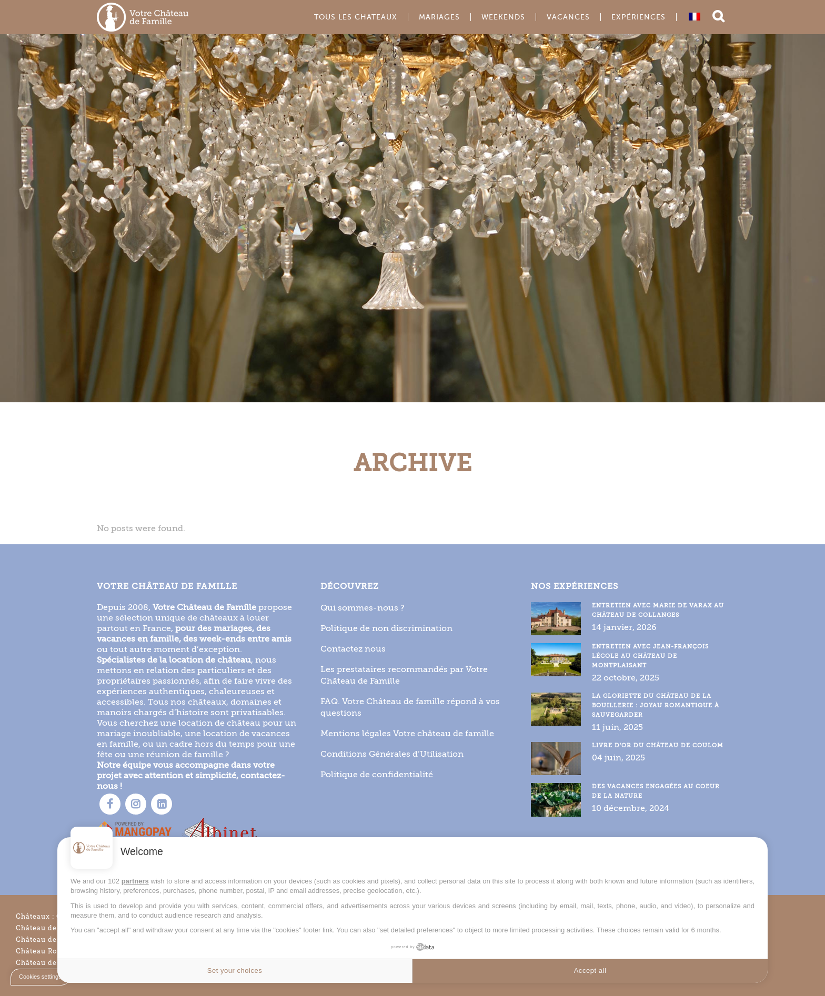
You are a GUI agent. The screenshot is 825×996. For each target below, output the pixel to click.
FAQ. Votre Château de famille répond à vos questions (410, 707)
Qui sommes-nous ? (362, 608)
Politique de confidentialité (376, 774)
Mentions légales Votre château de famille (407, 733)
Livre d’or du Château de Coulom (657, 745)
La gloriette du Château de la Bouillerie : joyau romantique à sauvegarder (655, 705)
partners (135, 881)
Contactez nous (353, 649)
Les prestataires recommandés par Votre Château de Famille (404, 675)
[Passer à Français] (694, 16)
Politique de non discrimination (386, 628)
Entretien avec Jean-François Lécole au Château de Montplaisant (650, 656)
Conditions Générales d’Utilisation (392, 754)
